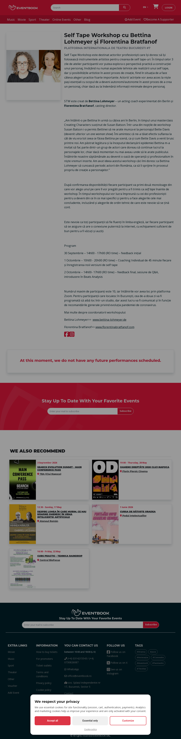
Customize (128, 720)
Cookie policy (90, 729)
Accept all (52, 720)
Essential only (90, 720)
